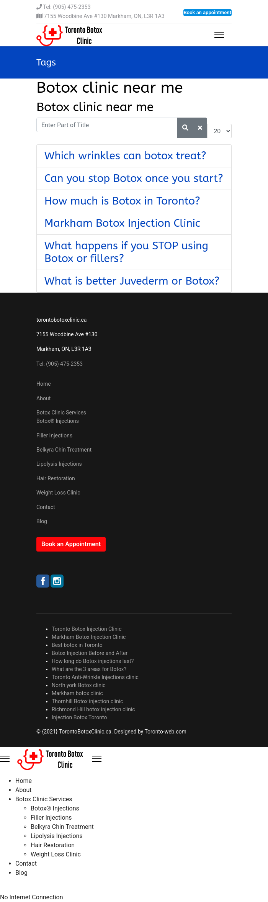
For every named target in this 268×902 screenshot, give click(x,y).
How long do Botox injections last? (93, 661)
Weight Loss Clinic (58, 492)
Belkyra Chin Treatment (64, 450)
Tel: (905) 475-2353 (66, 7)
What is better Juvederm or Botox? (131, 281)
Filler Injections (54, 435)
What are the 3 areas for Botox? (89, 669)
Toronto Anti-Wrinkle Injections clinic (95, 677)
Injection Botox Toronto (79, 717)
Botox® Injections (57, 421)
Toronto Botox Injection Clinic (87, 629)
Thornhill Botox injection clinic (87, 701)
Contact (45, 507)
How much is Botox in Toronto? (122, 201)
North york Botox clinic (79, 685)
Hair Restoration (55, 478)
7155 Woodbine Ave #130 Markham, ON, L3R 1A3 (104, 16)
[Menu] (219, 34)
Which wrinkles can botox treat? (125, 155)
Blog (41, 521)
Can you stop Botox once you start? (133, 178)
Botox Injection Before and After (89, 653)
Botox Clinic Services (61, 412)
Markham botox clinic (77, 693)
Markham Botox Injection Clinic (122, 223)
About (43, 398)
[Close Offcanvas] (96, 759)
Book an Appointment (71, 544)
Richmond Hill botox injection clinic (93, 709)
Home (43, 384)
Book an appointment (207, 12)
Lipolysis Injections (59, 464)
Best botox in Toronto (77, 645)
